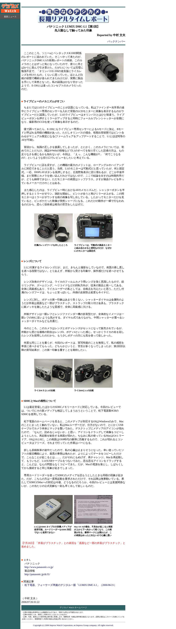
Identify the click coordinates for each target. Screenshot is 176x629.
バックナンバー (116, 41)
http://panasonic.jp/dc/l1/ (37, 574)
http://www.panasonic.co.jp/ (39, 567)
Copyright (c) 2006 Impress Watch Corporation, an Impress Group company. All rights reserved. (73, 625)
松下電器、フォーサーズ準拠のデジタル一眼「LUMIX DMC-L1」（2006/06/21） (70, 585)
